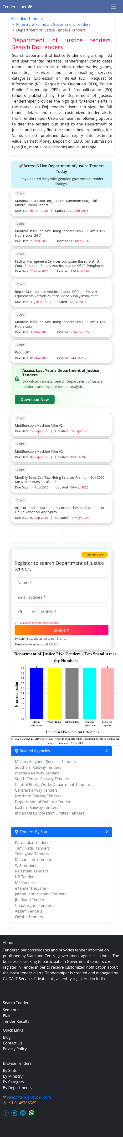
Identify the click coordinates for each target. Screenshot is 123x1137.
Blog (7, 1037)
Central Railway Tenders (36, 790)
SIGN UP (61, 630)
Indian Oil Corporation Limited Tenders (49, 813)
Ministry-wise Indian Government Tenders (53, 24)
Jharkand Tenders (30, 899)
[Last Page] (77, 533)
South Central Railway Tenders (42, 778)
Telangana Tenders (32, 854)
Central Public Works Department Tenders (52, 784)
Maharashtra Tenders (34, 859)
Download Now (35, 399)
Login (54, 644)
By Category (13, 1082)
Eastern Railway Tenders (36, 807)
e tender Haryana (30, 888)
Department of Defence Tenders (43, 801)
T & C (61, 638)
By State (10, 1070)
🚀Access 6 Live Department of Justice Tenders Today (61, 174)
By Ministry (13, 1076)
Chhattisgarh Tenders (34, 905)
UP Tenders (25, 876)
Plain (7, 1015)
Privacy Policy (15, 1048)
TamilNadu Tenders (32, 848)
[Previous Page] (56, 533)
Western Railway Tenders (37, 773)
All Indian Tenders (27, 18)
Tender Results (16, 1021)
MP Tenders (25, 882)
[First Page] (45, 533)
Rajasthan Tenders (31, 871)
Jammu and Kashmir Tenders (41, 894)
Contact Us (12, 1043)
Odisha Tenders (29, 916)
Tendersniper (17, 6)
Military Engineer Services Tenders (45, 761)
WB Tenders (25, 865)
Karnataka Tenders (32, 842)
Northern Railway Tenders (38, 796)
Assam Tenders (28, 911)
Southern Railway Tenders (38, 767)
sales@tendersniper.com (29, 1097)
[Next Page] (66, 533)
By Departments (17, 1087)
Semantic (11, 1009)
